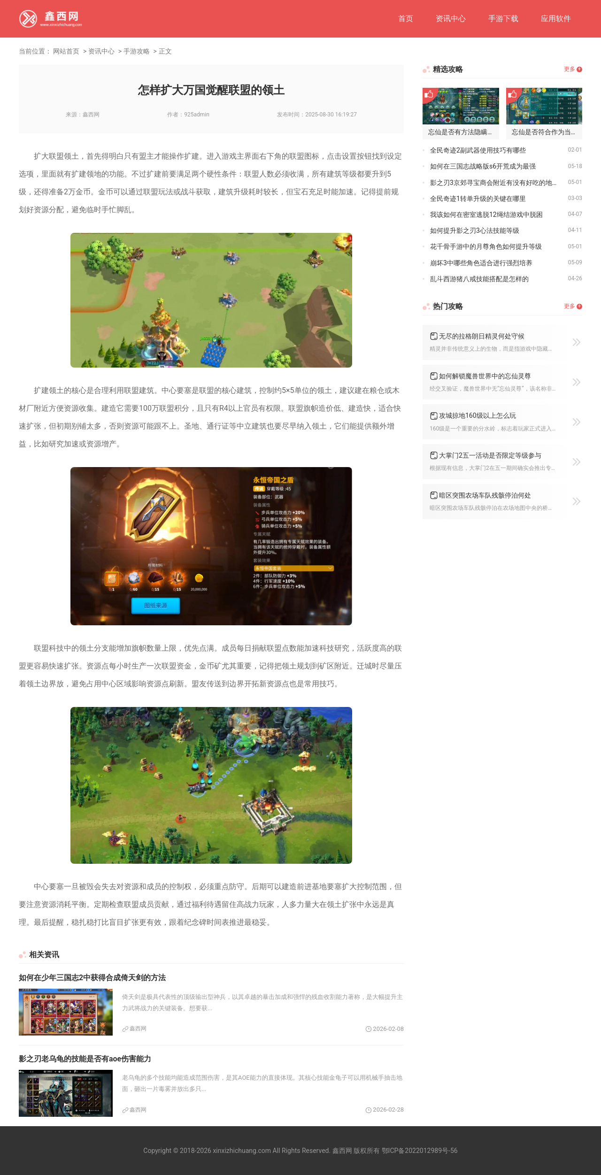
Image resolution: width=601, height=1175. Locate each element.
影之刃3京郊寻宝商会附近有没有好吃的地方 (494, 182)
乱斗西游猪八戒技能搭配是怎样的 (479, 279)
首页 (405, 18)
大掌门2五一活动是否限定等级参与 (490, 455)
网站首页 (66, 51)
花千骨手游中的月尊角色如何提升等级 (486, 246)
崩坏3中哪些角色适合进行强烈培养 (481, 263)
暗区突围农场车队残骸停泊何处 (485, 495)
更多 (569, 69)
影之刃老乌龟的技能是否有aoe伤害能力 (85, 1058)
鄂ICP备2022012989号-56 (420, 1150)
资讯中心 (451, 18)
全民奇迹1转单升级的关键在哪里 (478, 198)
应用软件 (556, 18)
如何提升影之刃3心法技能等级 (474, 230)
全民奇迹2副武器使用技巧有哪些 (478, 150)
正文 (165, 51)
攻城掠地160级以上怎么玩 (477, 415)
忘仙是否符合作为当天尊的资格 (547, 132)
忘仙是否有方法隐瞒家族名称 (463, 132)
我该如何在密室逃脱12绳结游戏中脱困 (486, 214)
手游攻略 (136, 51)
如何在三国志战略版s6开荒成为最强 (483, 166)
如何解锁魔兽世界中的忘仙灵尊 (485, 376)
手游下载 (503, 18)
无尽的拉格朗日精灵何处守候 (481, 336)
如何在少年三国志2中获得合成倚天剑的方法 (92, 977)
